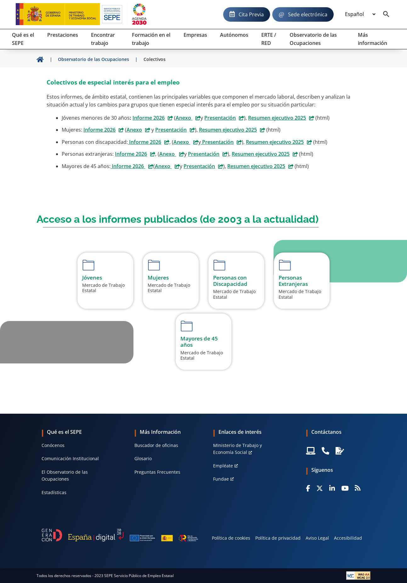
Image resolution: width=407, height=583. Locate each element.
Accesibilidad (348, 538)
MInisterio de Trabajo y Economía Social (237, 448)
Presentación (220, 117)
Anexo (184, 117)
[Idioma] (360, 14)
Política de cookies (231, 538)
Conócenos (53, 445)
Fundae (221, 479)
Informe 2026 (149, 117)
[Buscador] (386, 14)
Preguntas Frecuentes (157, 472)
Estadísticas (54, 492)
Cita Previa (251, 14)
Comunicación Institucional (70, 458)
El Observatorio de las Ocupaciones (65, 475)
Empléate (223, 466)
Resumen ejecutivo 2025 (277, 117)
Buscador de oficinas (156, 445)
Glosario (143, 458)
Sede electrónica (307, 14)
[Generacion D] (120, 535)
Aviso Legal (317, 538)
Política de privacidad (278, 538)
